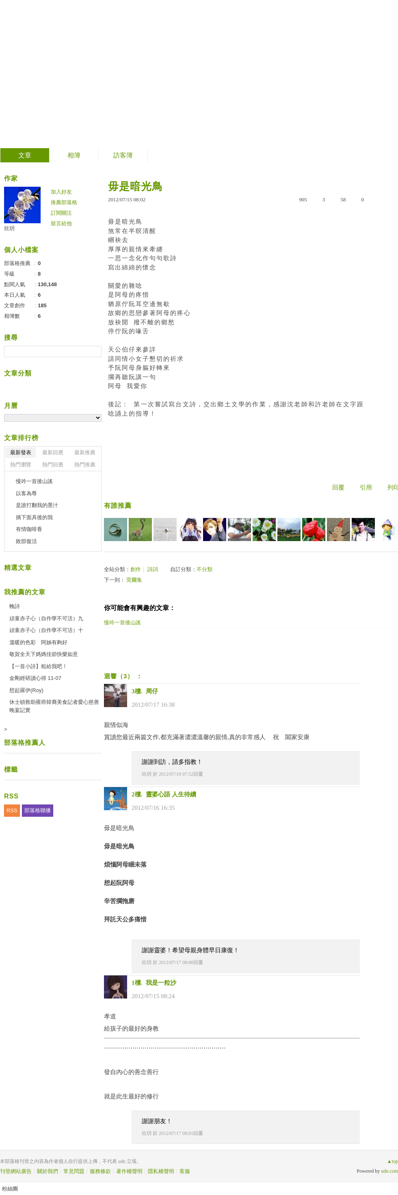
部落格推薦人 (24, 742)
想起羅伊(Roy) (26, 690)
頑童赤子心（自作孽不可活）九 (46, 618)
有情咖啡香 (29, 529)
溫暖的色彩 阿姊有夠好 (38, 642)
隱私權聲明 (161, 1171)
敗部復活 (26, 541)
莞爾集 (134, 580)
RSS (11, 810)
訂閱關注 (61, 213)
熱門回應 (52, 465)
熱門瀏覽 (20, 465)
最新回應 (52, 452)
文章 (24, 155)
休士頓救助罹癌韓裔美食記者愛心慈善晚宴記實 (54, 706)
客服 (185, 1171)
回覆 (338, 487)
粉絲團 (10, 1189)
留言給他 (61, 223)
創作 (135, 569)
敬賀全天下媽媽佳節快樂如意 (43, 654)
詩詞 (152, 569)
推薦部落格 (64, 202)
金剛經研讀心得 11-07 (35, 678)
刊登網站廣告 (16, 1171)
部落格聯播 (37, 810)
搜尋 (94, 351)
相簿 (73, 155)
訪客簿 (123, 155)
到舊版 (120, 74)
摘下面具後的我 (34, 517)
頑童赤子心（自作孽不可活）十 (46, 630)
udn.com (389, 1171)
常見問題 (73, 1171)
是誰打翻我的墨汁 (37, 505)
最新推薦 (84, 452)
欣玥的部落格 (55, 71)
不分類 (204, 569)
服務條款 (100, 1171)
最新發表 (20, 452)
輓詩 (14, 606)
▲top (392, 1161)
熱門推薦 (84, 465)
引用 (366, 487)
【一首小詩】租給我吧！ (38, 666)
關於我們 (47, 1171)
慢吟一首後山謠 (34, 481)
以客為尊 (26, 493)
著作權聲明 (129, 1171)
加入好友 (61, 192)
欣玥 (146, 774)
